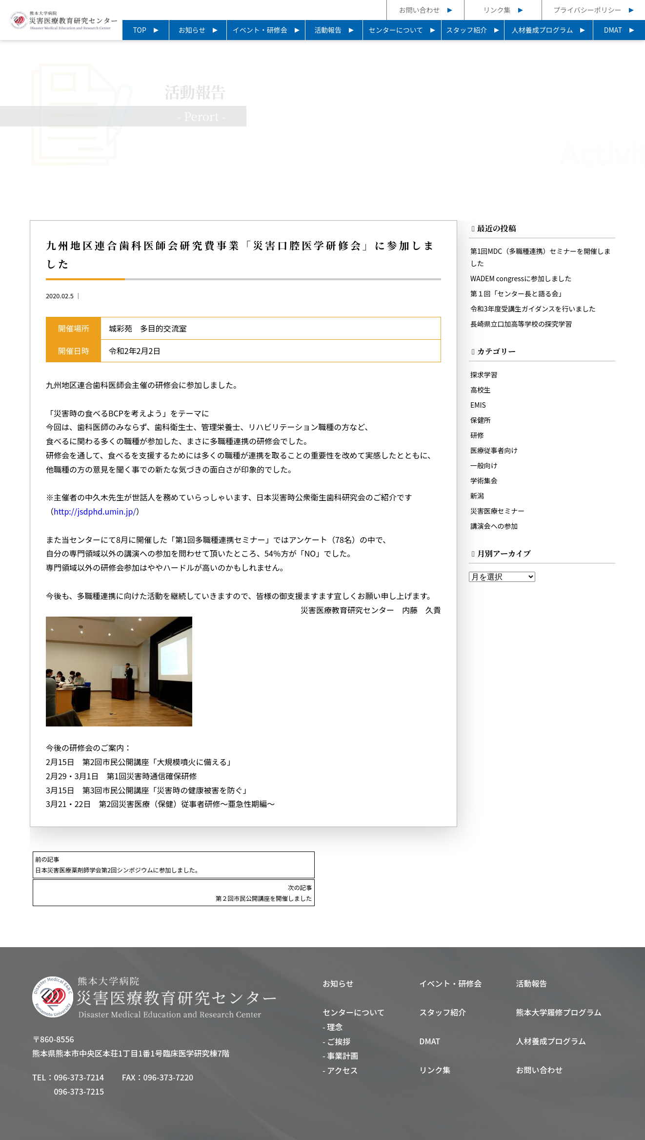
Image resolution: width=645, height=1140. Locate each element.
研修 (477, 436)
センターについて (396, 30)
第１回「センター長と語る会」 (519, 295)
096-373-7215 (79, 1063)
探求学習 (484, 375)
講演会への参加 (495, 526)
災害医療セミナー (498, 511)
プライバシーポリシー (587, 10)
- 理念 (332, 999)
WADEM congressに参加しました (522, 279)
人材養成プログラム (542, 30)
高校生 (480, 390)
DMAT (613, 30)
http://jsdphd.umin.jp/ (95, 512)
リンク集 (497, 10)
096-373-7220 (168, 1049)
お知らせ (192, 30)
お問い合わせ (419, 10)
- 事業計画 (340, 1028)
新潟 (477, 496)
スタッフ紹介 (466, 30)
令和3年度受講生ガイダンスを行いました (535, 310)
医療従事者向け (495, 451)
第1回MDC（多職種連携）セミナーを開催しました (539, 258)
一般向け (484, 466)
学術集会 (484, 481)
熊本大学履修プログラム (559, 984)
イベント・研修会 (260, 30)
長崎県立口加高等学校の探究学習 (523, 325)
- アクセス (340, 1043)
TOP (139, 30)
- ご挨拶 (336, 1013)
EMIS (478, 405)
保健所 (480, 420)
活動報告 (328, 30)
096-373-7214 (79, 1049)
